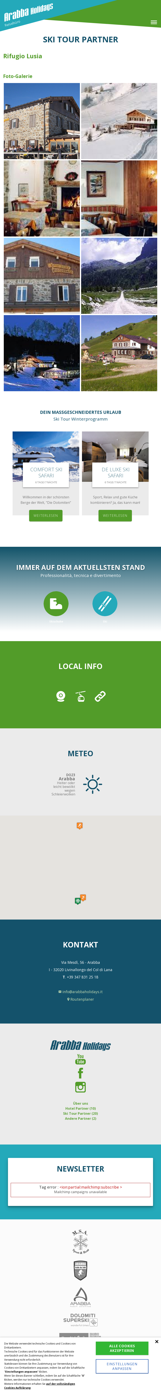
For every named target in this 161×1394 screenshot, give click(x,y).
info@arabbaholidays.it (80, 991)
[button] (83, 898)
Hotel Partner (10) (80, 1108)
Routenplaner (80, 999)
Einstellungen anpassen (122, 1366)
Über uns (80, 1103)
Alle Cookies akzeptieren (122, 1348)
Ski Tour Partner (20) (80, 1113)
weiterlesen (46, 515)
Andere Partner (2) (80, 1118)
